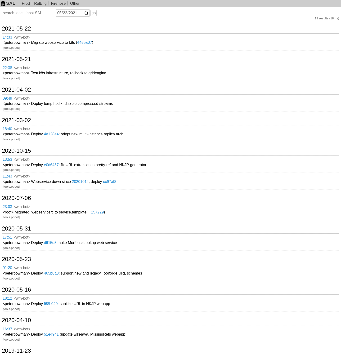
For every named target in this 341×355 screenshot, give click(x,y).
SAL (8, 3)
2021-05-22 (16, 29)
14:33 (7, 37)
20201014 (80, 182)
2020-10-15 (16, 151)
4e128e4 (51, 134)
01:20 (7, 268)
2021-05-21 (16, 59)
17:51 (7, 237)
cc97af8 (109, 182)
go (93, 13)
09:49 (7, 98)
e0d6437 (51, 165)
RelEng (40, 3)
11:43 (7, 176)
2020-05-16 (16, 290)
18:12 (7, 298)
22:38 (7, 68)
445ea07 (84, 42)
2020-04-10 (16, 320)
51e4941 (51, 334)
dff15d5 (50, 243)
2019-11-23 (16, 351)
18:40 (7, 129)
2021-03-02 (16, 120)
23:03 (7, 207)
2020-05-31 (16, 229)
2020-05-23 (16, 259)
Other (75, 3)
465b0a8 (51, 273)
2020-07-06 (16, 198)
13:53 (7, 159)
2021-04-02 (16, 90)
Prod (26, 3)
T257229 (96, 212)
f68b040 (51, 304)
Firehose (58, 3)
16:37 (7, 329)
